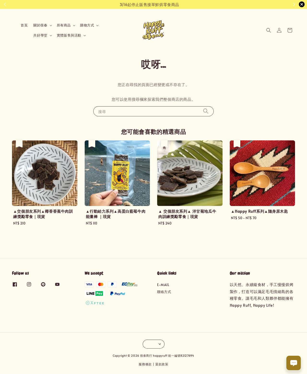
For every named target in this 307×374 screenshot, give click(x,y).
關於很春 (40, 25)
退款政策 (161, 364)
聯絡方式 (164, 291)
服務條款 (145, 364)
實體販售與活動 (69, 35)
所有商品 (64, 25)
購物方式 (87, 25)
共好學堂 (40, 35)
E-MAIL (163, 285)
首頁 (24, 25)
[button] (268, 30)
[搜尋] (205, 111)
